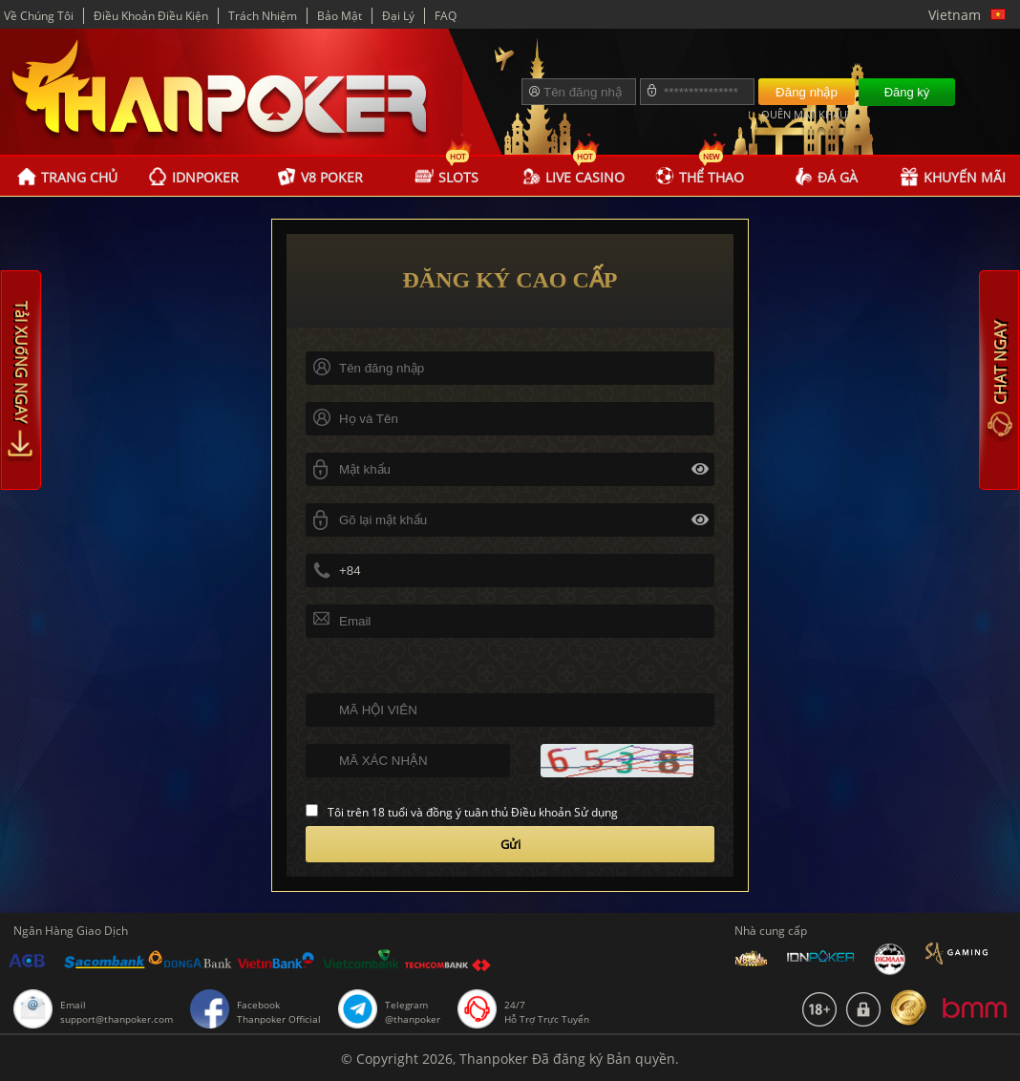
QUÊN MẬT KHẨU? (806, 114)
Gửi (510, 844)
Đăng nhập (807, 92)
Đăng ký (907, 92)
